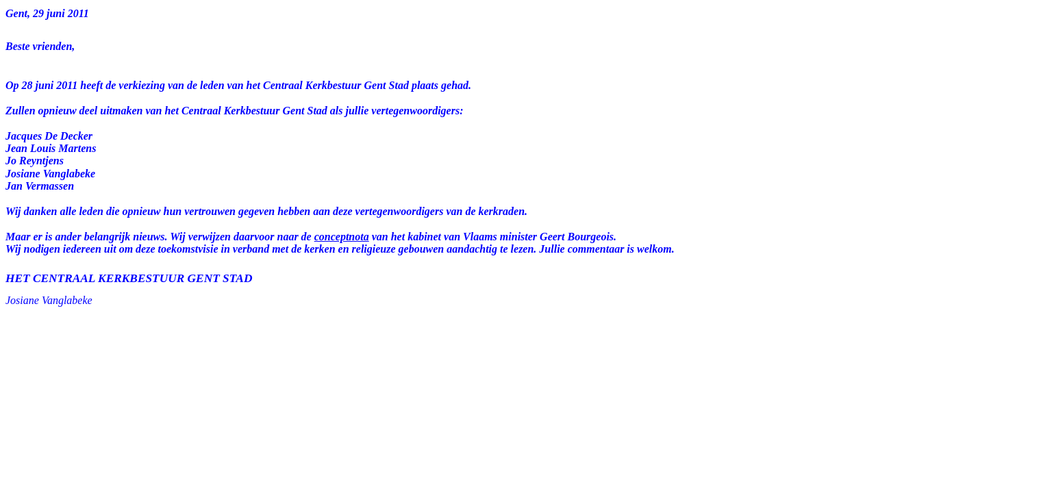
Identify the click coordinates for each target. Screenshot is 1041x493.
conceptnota (341, 236)
